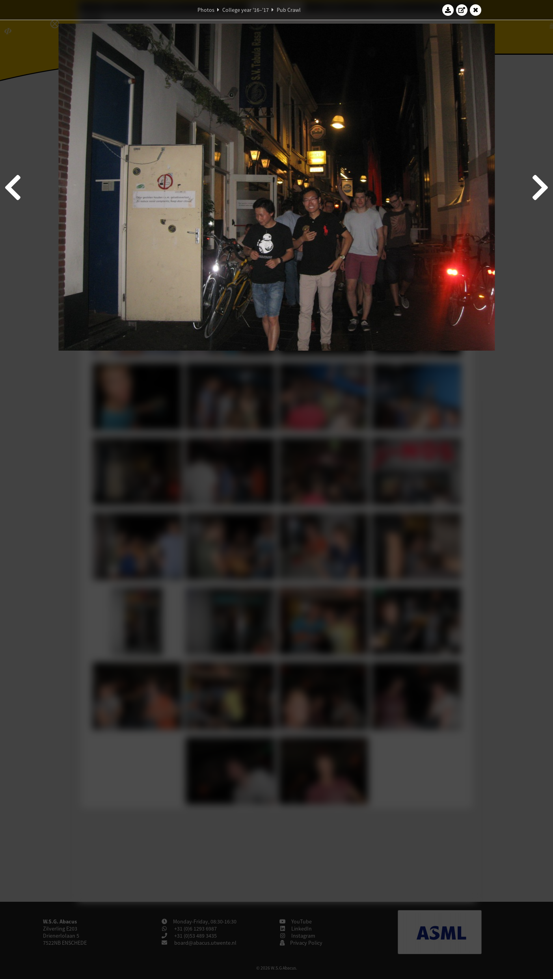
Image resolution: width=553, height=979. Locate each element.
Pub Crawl (289, 9)
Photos (205, 9)
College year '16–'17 (245, 9)
